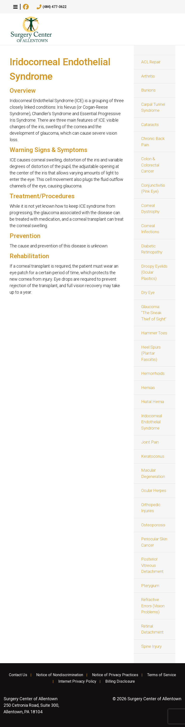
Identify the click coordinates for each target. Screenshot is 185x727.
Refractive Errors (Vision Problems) (153, 605)
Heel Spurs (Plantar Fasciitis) (151, 353)
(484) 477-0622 (51, 7)
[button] (15, 7)
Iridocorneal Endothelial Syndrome (151, 421)
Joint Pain (150, 442)
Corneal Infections (150, 228)
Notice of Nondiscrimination (59, 675)
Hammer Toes (154, 332)
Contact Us (18, 675)
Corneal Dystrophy (150, 208)
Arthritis (148, 76)
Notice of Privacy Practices (115, 675)
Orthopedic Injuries (150, 507)
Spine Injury (151, 646)
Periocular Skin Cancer (154, 542)
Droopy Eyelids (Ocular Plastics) (154, 272)
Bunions (148, 90)
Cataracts (150, 124)
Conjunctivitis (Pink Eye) (153, 188)
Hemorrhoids (153, 373)
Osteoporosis (153, 524)
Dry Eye (148, 292)
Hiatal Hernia (152, 401)
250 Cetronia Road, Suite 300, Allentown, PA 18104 (31, 705)
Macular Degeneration (153, 473)
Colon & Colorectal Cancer (150, 164)
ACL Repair (150, 61)
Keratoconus (152, 456)
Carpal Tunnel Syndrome (153, 107)
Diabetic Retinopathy (151, 249)
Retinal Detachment (152, 629)
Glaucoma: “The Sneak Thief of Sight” (153, 312)
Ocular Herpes (153, 490)
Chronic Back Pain (153, 141)
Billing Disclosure (120, 681)
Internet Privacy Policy (77, 681)
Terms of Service (161, 675)
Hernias (148, 387)
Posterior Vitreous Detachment (152, 565)
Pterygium (150, 585)
